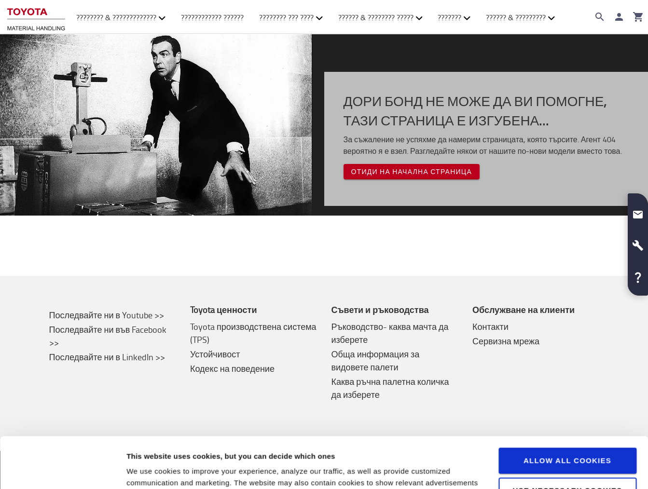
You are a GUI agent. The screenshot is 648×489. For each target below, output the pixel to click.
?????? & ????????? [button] (520, 17)
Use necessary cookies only (567, 444)
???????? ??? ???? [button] (291, 17)
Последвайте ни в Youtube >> (107, 315)
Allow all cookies (567, 410)
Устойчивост (215, 354)
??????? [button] (454, 17)
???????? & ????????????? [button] (120, 17)
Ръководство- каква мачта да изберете (390, 333)
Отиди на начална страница (411, 171)
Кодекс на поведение (232, 368)
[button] (638, 210)
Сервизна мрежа (505, 341)
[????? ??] (619, 17)
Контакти (490, 326)
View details (147, 470)
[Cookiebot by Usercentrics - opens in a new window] (62, 470)
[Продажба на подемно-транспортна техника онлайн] (36, 17)
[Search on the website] (599, 17)
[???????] (638, 17)
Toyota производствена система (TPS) (253, 333)
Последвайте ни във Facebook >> (108, 336)
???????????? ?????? (212, 17)
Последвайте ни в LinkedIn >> (107, 357)
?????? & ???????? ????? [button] (380, 17)
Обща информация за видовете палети (375, 360)
